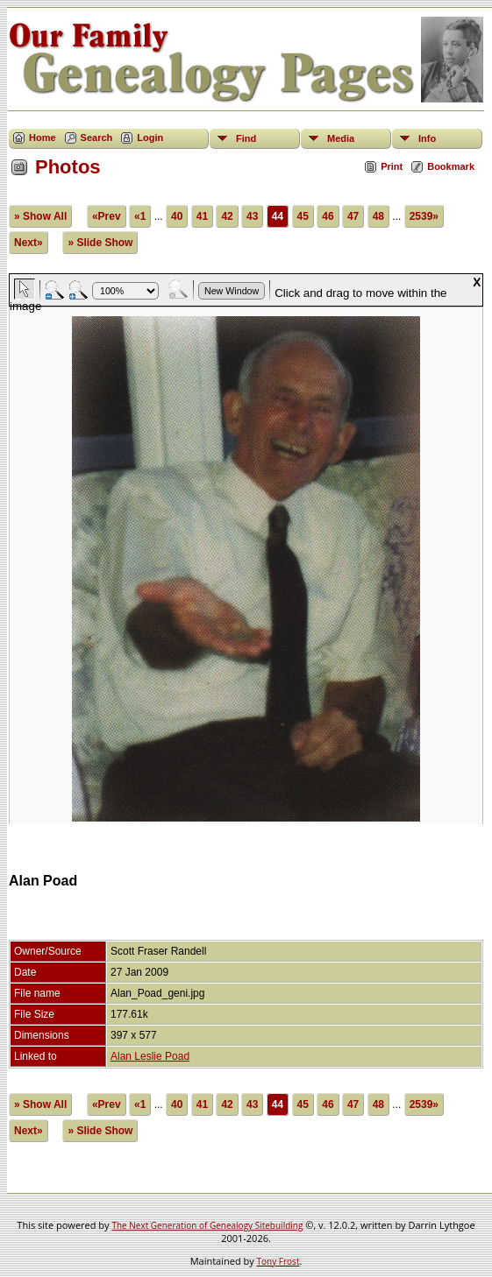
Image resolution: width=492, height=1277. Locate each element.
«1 (140, 216)
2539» (424, 216)
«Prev (106, 216)
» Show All (40, 216)
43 (252, 216)
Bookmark (450, 166)
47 (353, 216)
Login (150, 137)
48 (378, 216)
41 (202, 216)
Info (427, 138)
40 (176, 216)
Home (42, 137)
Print (392, 166)
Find (246, 138)
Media (340, 138)
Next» (28, 242)
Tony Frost (278, 1261)
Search (97, 137)
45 (303, 216)
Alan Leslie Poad (150, 1056)
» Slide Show (100, 242)
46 (327, 216)
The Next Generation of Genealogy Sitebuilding (207, 1225)
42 (226, 216)
